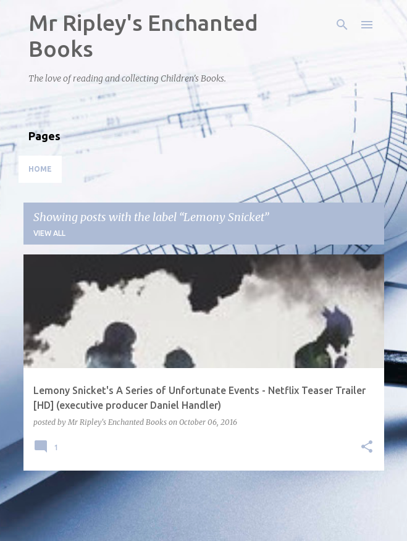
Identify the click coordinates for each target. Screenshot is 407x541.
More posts (204, 507)
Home (40, 169)
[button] (366, 447)
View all (49, 233)
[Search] (342, 25)
